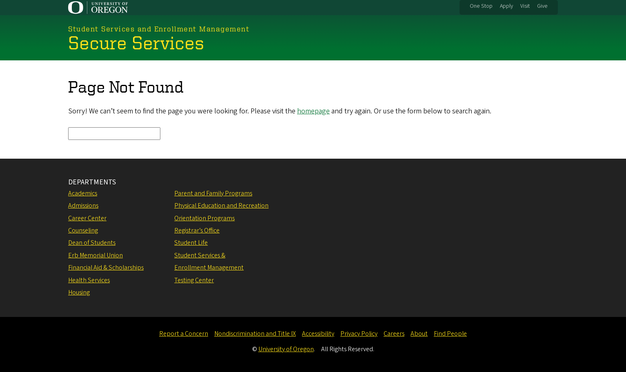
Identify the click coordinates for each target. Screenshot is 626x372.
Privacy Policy (358, 333)
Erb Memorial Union (95, 255)
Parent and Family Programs (213, 193)
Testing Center (194, 280)
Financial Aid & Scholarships (106, 267)
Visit (525, 6)
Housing (79, 292)
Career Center (87, 218)
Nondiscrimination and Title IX (255, 333)
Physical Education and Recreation (221, 205)
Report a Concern (183, 333)
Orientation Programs (204, 218)
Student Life (191, 242)
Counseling (83, 230)
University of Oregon (286, 349)
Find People (450, 333)
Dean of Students (91, 242)
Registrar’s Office (197, 230)
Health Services (89, 280)
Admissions (83, 205)
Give (542, 6)
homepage (313, 111)
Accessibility (318, 333)
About (419, 333)
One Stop (481, 6)
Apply (506, 6)
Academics (82, 193)
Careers (394, 333)
